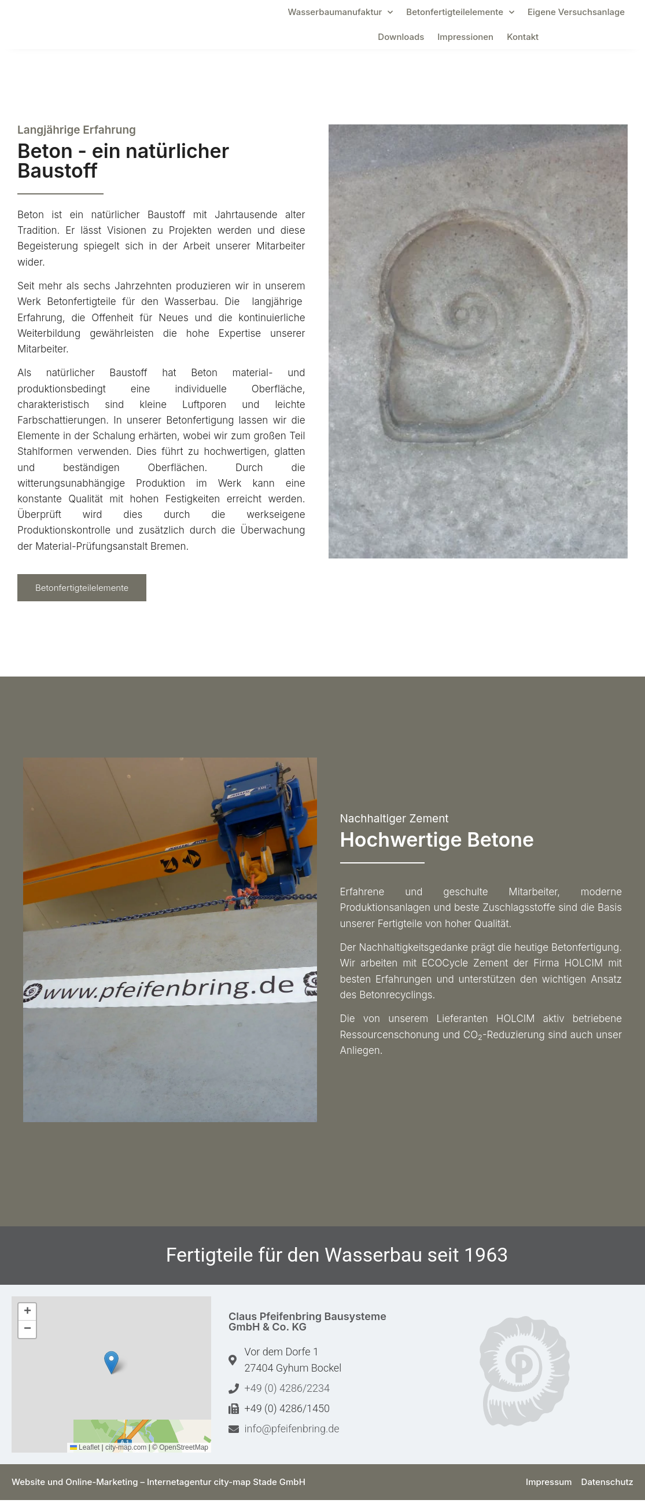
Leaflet (84, 1454)
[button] (111, 1369)
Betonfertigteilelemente (460, 16)
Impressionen (465, 40)
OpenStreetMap (183, 1454)
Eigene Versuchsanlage (576, 15)
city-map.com (125, 1454)
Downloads (401, 40)
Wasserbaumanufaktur (340, 16)
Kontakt (523, 40)
